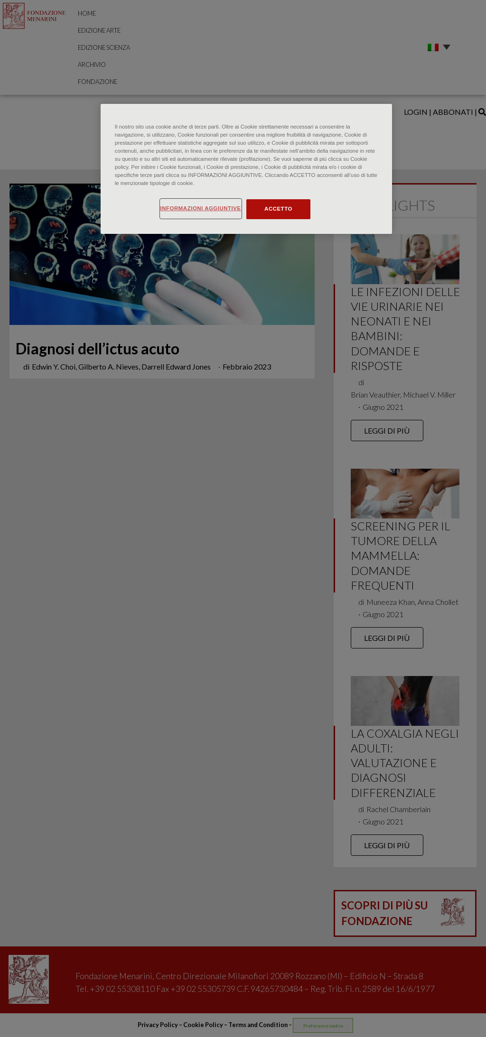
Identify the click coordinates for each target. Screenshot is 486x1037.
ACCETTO (278, 209)
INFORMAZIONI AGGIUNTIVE (200, 208)
